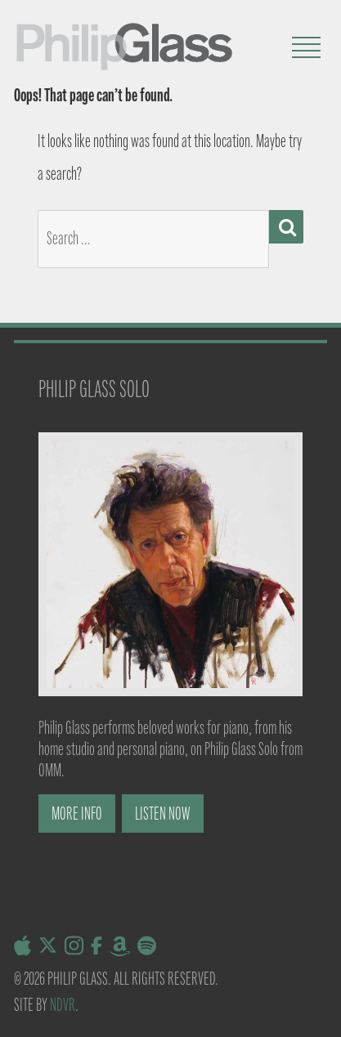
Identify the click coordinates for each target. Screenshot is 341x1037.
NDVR (62, 1005)
